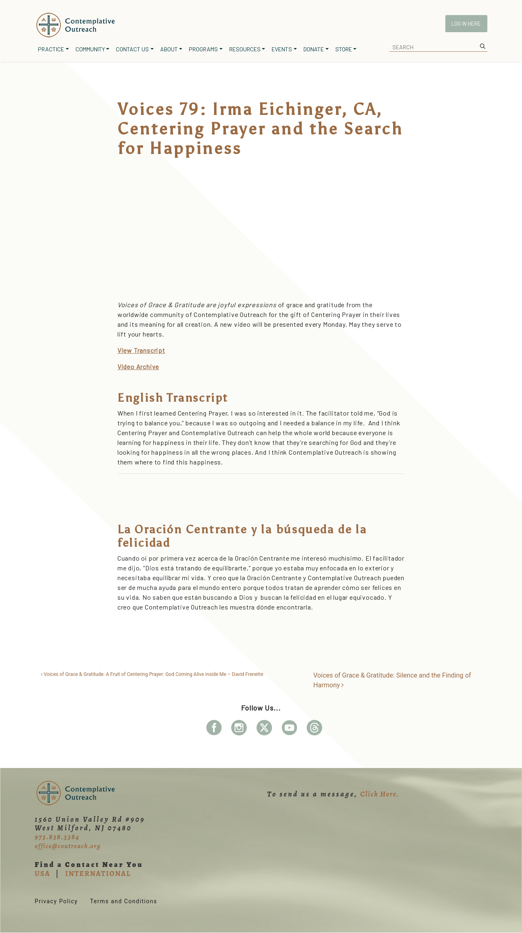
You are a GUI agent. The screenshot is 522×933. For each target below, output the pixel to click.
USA (42, 873)
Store (343, 49)
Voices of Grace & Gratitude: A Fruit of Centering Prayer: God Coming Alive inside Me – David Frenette (152, 674)
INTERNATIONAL (98, 873)
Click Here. (379, 794)
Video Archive (138, 366)
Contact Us (132, 49)
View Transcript (141, 350)
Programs (203, 49)
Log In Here (466, 23)
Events (282, 49)
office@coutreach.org (68, 846)
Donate (313, 49)
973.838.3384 (57, 837)
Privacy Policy (56, 901)
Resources (245, 49)
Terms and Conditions (123, 901)
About (169, 49)
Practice (51, 49)
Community (90, 49)
